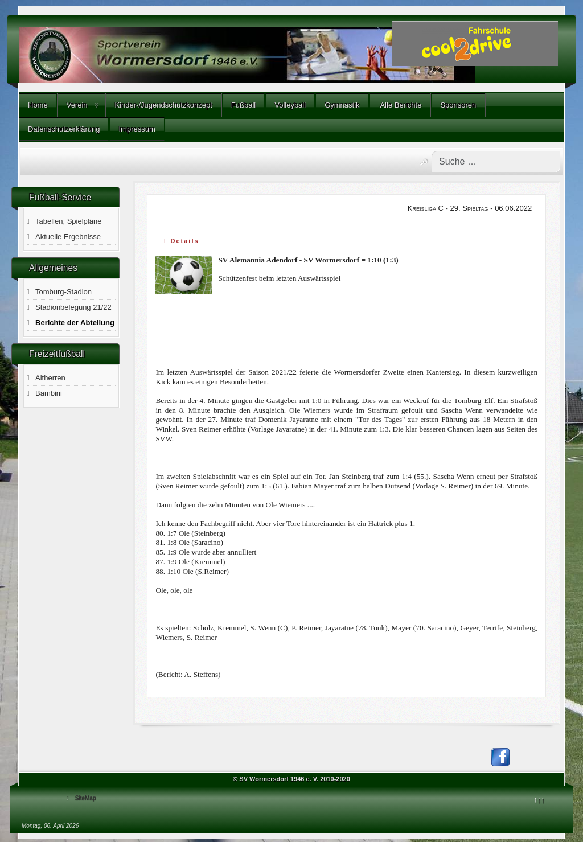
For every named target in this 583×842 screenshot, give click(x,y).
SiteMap (85, 798)
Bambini (48, 393)
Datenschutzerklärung (64, 129)
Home (38, 105)
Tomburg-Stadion (63, 291)
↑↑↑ (539, 799)
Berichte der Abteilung (74, 322)
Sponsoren (458, 105)
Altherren (50, 377)
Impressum (136, 129)
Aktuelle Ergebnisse (68, 236)
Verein (77, 105)
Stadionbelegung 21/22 (73, 307)
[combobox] (496, 161)
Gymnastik (342, 105)
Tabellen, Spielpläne (68, 221)
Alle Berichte (400, 105)
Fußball (243, 105)
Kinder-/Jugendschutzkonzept (163, 105)
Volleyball (290, 105)
